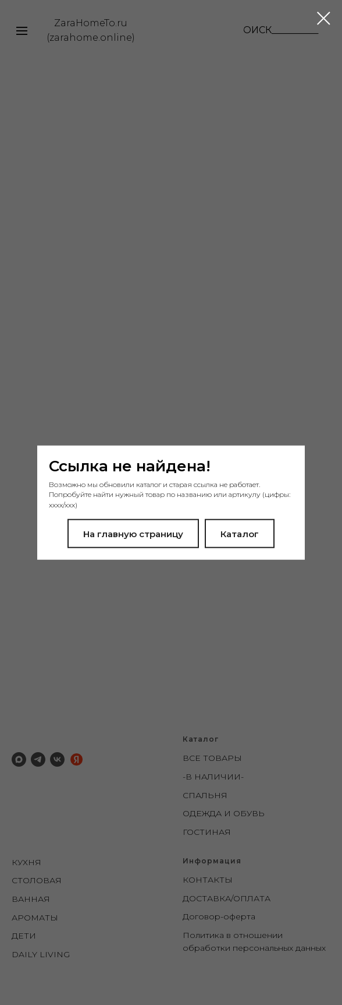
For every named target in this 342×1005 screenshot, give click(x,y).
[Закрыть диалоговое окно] (323, 18)
